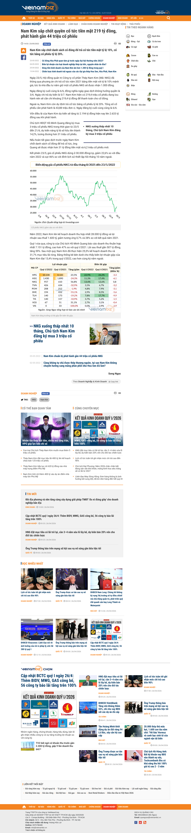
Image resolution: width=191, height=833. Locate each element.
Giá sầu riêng (47, 793)
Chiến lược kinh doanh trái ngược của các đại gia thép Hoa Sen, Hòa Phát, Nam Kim (79, 71)
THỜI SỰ (31, 18)
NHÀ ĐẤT (81, 18)
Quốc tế (29, 553)
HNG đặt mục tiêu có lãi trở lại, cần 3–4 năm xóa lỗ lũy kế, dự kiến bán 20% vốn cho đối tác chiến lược (98, 451)
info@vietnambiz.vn (39, 828)
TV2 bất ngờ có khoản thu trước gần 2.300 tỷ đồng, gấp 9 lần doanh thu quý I (55, 746)
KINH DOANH (123, 18)
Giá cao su (81, 793)
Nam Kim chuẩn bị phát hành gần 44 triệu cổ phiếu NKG (73, 356)
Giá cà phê (108, 789)
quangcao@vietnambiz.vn (150, 817)
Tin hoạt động (118, 24)
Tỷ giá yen (73, 789)
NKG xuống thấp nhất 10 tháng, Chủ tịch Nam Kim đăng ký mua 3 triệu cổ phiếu (103, 130)
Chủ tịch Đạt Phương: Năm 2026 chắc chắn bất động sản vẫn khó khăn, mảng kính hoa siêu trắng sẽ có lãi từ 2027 (98, 468)
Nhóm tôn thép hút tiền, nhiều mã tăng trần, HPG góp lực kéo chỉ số (45, 442)
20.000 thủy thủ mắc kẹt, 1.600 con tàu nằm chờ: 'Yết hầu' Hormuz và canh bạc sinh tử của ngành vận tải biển (156, 732)
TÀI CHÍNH (72, 18)
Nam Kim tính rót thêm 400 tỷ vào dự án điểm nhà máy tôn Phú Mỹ (46, 475)
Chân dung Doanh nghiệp (94, 24)
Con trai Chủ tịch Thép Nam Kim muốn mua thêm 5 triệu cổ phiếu (46, 451)
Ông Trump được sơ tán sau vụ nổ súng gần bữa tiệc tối (71, 594)
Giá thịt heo (61, 793)
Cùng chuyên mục (87, 408)
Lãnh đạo (73, 24)
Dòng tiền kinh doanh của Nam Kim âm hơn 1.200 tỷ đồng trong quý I (72, 68)
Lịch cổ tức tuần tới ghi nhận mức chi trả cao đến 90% (97, 459)
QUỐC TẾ (61, 18)
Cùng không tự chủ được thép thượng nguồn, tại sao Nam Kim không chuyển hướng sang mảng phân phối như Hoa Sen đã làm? (80, 364)
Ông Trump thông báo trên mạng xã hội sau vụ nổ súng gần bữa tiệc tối (63, 548)
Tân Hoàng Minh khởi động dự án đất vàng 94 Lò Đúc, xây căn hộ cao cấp (110, 731)
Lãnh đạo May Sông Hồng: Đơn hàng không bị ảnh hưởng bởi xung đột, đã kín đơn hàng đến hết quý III (99, 477)
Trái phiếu (134, 24)
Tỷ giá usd (62, 789)
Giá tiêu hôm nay (122, 789)
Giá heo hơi (96, 789)
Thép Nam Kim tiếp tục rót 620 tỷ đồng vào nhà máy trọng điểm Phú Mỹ (45, 467)
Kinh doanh (30, 507)
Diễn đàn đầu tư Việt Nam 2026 (120, 793)
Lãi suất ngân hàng (140, 789)
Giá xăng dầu (155, 789)
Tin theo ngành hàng (140, 27)
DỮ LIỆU (134, 18)
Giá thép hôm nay (32, 793)
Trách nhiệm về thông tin (35, 830)
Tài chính (102, 717)
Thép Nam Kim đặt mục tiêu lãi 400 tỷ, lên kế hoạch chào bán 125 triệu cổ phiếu (46, 459)
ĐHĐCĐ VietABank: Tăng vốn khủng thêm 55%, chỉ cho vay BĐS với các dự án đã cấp (109, 708)
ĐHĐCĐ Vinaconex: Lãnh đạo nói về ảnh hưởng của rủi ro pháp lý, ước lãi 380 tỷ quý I (37, 646)
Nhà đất (93, 611)
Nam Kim (44, 399)
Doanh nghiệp (31, 24)
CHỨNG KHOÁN (94, 18)
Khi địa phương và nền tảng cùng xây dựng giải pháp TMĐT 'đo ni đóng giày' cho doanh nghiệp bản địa (72, 501)
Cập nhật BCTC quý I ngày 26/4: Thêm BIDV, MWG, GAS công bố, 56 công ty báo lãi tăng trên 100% (97, 440)
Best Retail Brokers (97, 793)
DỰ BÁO (41, 18)
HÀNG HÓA (51, 18)
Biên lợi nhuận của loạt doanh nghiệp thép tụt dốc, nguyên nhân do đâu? (74, 64)
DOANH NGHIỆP (109, 18)
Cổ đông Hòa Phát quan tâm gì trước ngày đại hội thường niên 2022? (72, 60)
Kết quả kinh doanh (54, 24)
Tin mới (32, 494)
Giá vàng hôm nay (32, 789)
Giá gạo (71, 793)
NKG (34, 399)
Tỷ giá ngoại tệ (49, 789)
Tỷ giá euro (84, 789)
